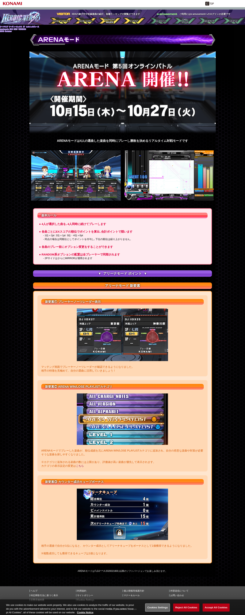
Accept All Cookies (216, 610)
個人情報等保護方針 (134, 591)
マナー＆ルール (132, 595)
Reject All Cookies (186, 610)
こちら (80, 465)
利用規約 (81, 591)
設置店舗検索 (37, 600)
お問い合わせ (177, 595)
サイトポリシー (85, 595)
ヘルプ (34, 591)
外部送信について (179, 591)
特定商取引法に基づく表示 (44, 595)
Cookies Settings (85, 600)
